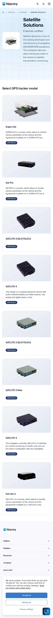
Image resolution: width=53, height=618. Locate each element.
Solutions (26, 548)
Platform (26, 541)
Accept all (26, 595)
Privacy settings (26, 609)
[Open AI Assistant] (46, 611)
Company (26, 563)
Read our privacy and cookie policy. (25, 586)
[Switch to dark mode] (43, 4)
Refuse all (26, 602)
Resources (26, 555)
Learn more (26, 570)
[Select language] (37, 4)
